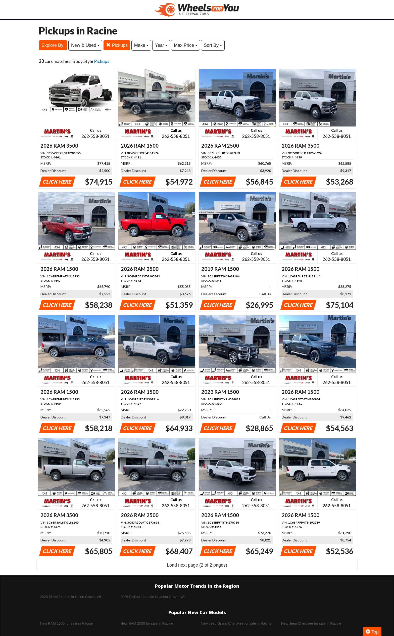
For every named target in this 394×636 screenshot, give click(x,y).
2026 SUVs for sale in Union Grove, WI (70, 597)
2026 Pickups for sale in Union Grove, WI (152, 597)
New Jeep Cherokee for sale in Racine (311, 623)
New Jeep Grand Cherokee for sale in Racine (236, 623)
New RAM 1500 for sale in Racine (66, 623)
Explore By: (53, 45)
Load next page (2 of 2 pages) (197, 565)
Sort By (213, 45)
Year (161, 45)
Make (141, 45)
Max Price (185, 45)
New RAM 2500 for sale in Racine (146, 623)
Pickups (117, 45)
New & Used (85, 45)
